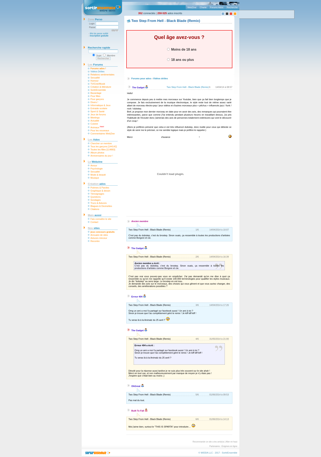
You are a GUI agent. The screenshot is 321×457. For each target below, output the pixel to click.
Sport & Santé (97, 111)
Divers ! (94, 102)
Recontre (95, 241)
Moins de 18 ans (182, 49)
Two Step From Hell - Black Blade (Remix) (188, 87)
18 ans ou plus (180, 59)
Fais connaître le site (100, 219)
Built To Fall (139, 410)
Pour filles (95, 96)
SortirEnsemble (98, 90)
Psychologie (96, 168)
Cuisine (94, 123)
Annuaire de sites (99, 235)
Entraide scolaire (98, 108)
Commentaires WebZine (102, 133)
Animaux (97, 127)
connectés (146, 13)
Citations (94, 209)
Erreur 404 (138, 296)
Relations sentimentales (102, 74)
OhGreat (137, 386)
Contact (94, 222)
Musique (94, 178)
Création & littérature (100, 87)
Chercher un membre (101, 143)
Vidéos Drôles (97, 71)
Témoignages (97, 194)
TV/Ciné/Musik (97, 84)
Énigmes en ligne (229, 446)
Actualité (94, 120)
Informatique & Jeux (100, 105)
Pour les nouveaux (99, 130)
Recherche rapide (99, 47)
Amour (93, 165)
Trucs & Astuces (98, 203)
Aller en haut (231, 442)
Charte (203, 7)
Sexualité (95, 77)
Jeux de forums (98, 114)
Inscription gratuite (99, 36)
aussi (94, 215)
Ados (94, 139)
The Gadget (140, 87)
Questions (95, 197)
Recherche (232, 7)
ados (97, 183)
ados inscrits (169, 13)
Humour (94, 80)
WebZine (191, 7)
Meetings (95, 117)
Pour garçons (97, 99)
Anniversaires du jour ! (101, 155)
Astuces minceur (98, 238)
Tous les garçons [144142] (103, 146)
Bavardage (95, 93)
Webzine (95, 161)
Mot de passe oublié (99, 33)
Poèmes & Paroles (99, 187)
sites (94, 228)
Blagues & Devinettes (101, 206)
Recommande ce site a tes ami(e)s (208, 442)
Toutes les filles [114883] (102, 149)
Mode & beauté (98, 175)
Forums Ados (216, 7)
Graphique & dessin (100, 190)
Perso (95, 19)
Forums (95, 64)
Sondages (95, 200)
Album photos (97, 152)
